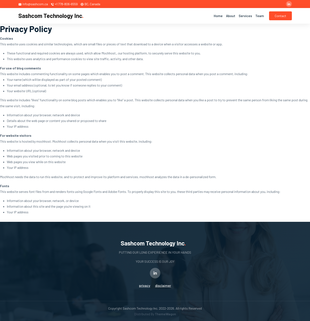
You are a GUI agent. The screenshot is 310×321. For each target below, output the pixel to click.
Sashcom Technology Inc (51, 15)
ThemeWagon (165, 314)
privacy (144, 285)
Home (218, 16)
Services (245, 16)
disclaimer (163, 285)
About (230, 16)
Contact (280, 16)
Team (259, 16)
